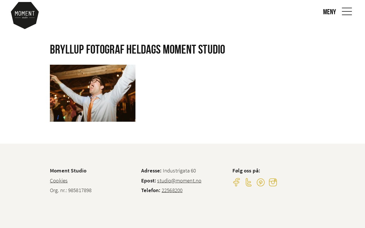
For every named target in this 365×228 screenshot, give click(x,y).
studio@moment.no (179, 180)
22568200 (172, 190)
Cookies (59, 180)
